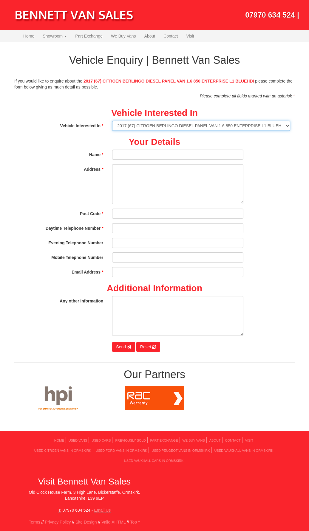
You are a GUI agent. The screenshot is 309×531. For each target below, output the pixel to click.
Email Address (87, 272)
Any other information (81, 301)
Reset (148, 346)
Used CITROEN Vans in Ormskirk (62, 450)
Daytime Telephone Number (74, 228)
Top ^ (135, 522)
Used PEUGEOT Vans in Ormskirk (181, 450)
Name (96, 154)
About (149, 36)
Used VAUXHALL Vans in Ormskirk (243, 450)
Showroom (55, 36)
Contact (170, 36)
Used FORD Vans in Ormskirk (121, 450)
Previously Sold (130, 440)
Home (28, 36)
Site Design (86, 522)
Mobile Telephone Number (77, 257)
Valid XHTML (113, 522)
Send (123, 346)
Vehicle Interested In (81, 125)
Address (93, 169)
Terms (34, 522)
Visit (190, 36)
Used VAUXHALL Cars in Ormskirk (153, 460)
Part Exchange (89, 36)
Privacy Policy (58, 522)
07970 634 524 (270, 15)
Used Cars (101, 440)
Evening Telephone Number (75, 242)
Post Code (91, 213)
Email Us (102, 510)
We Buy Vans (123, 36)
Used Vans (78, 440)
